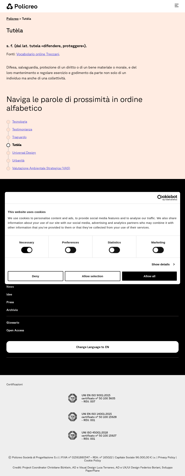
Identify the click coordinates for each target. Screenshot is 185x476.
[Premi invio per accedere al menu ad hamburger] (177, 5)
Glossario (12, 322)
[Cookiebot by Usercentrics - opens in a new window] (160, 198)
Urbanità (18, 160)
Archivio (12, 310)
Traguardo (19, 137)
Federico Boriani (150, 467)
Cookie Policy (92, 460)
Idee (9, 294)
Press (10, 302)
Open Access (15, 330)
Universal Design (24, 152)
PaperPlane (92, 470)
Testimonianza (22, 129)
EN (107, 347)
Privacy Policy (166, 457)
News (10, 286)
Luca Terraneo (105, 467)
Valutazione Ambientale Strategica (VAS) (41, 168)
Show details (161, 264)
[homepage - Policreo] (22, 6)
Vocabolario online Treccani (37, 54)
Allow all (149, 276)
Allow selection (92, 276)
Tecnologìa (19, 121)
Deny (35, 276)
